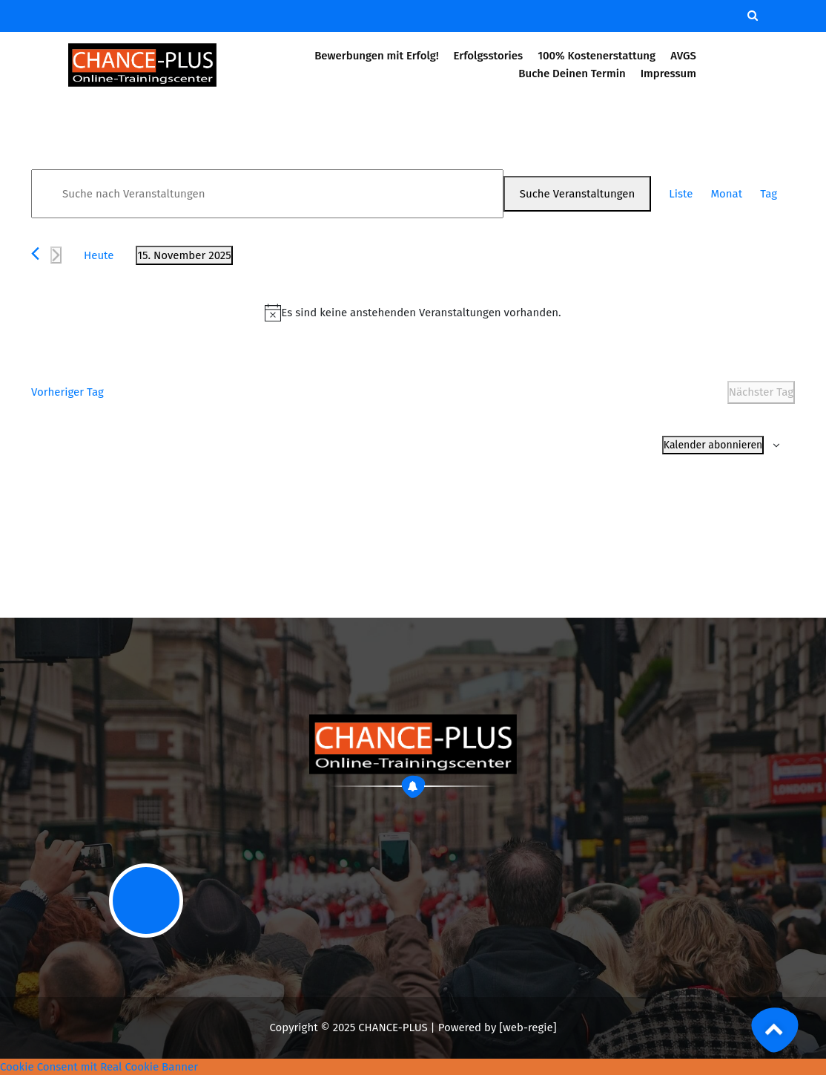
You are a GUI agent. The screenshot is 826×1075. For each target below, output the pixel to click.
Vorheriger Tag (67, 392)
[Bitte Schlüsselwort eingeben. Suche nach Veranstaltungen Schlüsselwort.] (267, 194)
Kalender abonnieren (713, 445)
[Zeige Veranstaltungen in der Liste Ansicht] (681, 194)
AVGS (684, 56)
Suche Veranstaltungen (577, 193)
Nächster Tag (761, 392)
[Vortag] (35, 253)
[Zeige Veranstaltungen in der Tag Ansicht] (768, 194)
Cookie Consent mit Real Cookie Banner (99, 1067)
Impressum (668, 73)
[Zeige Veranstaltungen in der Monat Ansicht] (726, 194)
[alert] (413, 312)
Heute (98, 255)
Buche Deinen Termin (571, 73)
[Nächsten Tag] (56, 255)
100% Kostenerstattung (596, 56)
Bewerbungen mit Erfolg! (376, 56)
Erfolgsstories (488, 56)
